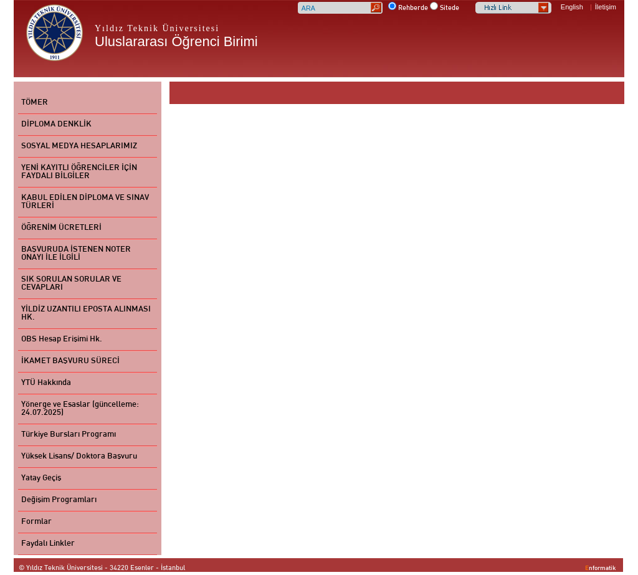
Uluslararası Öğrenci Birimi (176, 41)
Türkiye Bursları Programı (68, 435)
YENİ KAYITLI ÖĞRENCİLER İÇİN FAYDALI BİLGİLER (79, 172)
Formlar (36, 522)
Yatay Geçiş (41, 478)
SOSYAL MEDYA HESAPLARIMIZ (79, 146)
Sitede (449, 8)
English (572, 7)
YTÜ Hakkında (46, 383)
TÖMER (34, 103)
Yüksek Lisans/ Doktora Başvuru (79, 456)
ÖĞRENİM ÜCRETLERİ (61, 228)
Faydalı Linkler (48, 544)
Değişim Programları (59, 500)
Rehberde (413, 8)
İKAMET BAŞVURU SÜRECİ (70, 361)
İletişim (605, 7)
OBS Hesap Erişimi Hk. (61, 339)
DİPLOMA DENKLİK (56, 124)
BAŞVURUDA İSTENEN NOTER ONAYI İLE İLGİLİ (76, 254)
